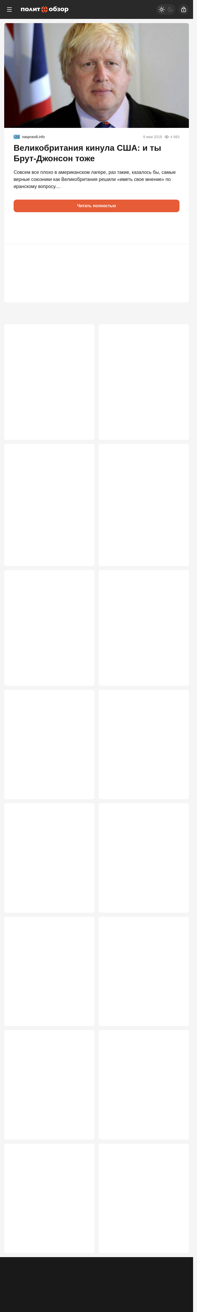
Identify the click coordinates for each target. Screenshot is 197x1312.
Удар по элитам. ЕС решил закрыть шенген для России (48, 1113)
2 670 (81, 1041)
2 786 (81, 929)
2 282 (81, 1280)
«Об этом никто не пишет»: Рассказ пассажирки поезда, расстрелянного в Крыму (143, 389)
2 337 (81, 1161)
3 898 (176, 439)
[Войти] (183, 9)
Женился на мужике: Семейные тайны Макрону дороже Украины (140, 1232)
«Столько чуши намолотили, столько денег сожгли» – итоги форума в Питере (137, 514)
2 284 (176, 1161)
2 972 (176, 810)
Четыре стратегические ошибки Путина (44, 881)
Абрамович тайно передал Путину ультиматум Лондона (47, 385)
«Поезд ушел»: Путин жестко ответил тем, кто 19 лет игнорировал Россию (135, 884)
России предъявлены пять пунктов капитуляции (143, 762)
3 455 (176, 571)
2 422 (176, 1041)
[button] (20, 228)
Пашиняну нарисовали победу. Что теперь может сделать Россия (48, 1000)
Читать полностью (96, 206)
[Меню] (9, 9)
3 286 (176, 690)
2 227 (176, 1280)
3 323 (81, 690)
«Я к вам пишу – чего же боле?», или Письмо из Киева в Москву (45, 1232)
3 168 (81, 810)
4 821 (81, 439)
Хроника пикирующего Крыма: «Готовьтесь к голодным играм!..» (141, 642)
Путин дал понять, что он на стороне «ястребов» (135, 1113)
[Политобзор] (45, 9)
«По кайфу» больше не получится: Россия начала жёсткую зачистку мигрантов (47, 514)
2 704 (176, 929)
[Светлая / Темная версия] (165, 9)
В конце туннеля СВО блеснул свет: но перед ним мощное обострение (49, 642)
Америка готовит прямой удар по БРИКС (140, 1000)
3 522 (81, 571)
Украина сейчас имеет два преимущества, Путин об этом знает (49, 762)
